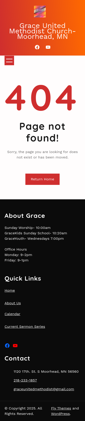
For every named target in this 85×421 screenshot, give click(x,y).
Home (10, 290)
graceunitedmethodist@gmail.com (44, 389)
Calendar (12, 314)
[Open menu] (9, 60)
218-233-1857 (25, 380)
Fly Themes (61, 408)
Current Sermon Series (25, 326)
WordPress (60, 414)
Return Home (42, 179)
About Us (13, 303)
